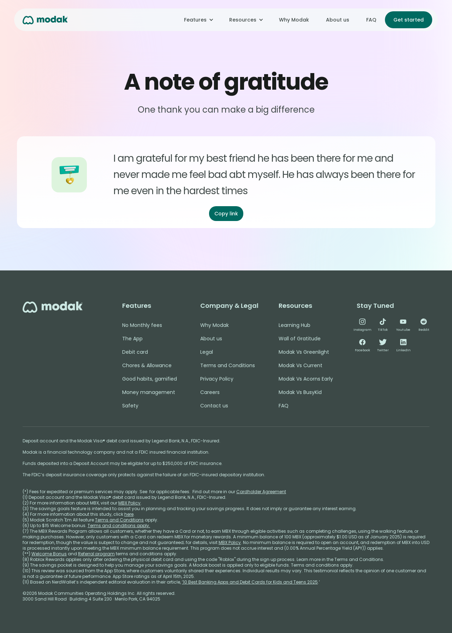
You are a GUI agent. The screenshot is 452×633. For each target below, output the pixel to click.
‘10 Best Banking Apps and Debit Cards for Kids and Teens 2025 (250, 582)
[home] (45, 19)
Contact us (214, 405)
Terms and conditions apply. (119, 525)
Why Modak (294, 19)
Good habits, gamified (149, 378)
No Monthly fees (142, 325)
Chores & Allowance (147, 365)
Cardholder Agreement (261, 492)
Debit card (135, 352)
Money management (148, 392)
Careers (210, 392)
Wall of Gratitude (300, 338)
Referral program (96, 554)
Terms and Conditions (227, 365)
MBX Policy (129, 503)
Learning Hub (294, 325)
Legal (206, 352)
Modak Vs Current (300, 365)
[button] (198, 19)
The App (132, 338)
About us (337, 19)
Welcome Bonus (49, 554)
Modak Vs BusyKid (300, 392)
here (128, 514)
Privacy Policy (216, 378)
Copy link (226, 213)
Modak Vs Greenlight (304, 352)
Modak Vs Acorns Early (306, 378)
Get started (408, 19)
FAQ (371, 19)
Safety (130, 405)
